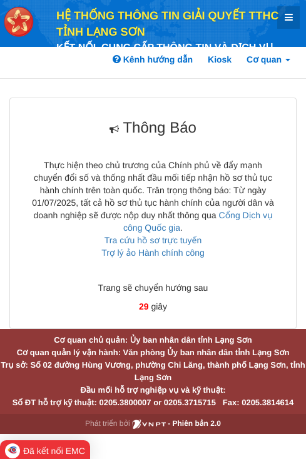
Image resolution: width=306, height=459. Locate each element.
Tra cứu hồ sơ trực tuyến (153, 240)
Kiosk (220, 59)
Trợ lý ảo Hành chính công (153, 253)
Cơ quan (268, 59)
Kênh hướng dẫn (153, 59)
